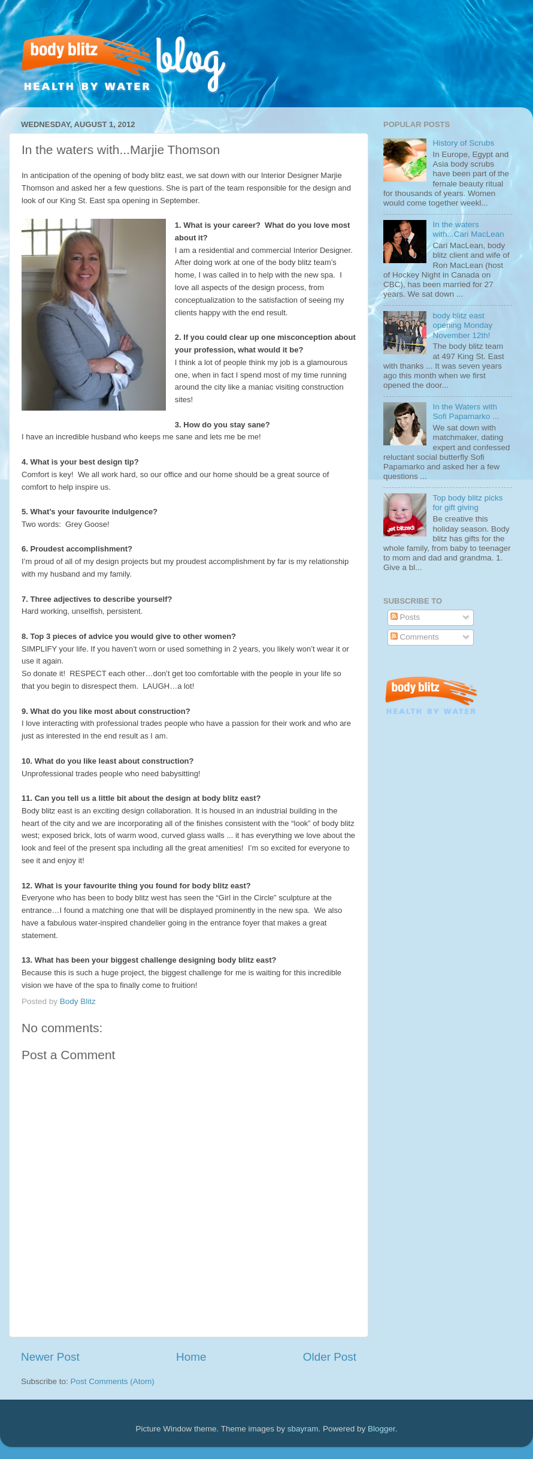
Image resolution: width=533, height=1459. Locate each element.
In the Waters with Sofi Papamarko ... (465, 411)
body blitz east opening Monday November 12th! (462, 325)
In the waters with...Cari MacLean (468, 229)
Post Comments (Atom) (113, 1381)
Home (191, 1357)
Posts (405, 617)
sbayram (303, 1428)
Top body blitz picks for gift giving (467, 502)
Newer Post (50, 1357)
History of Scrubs (463, 142)
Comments (414, 636)
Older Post (329, 1357)
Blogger (381, 1428)
